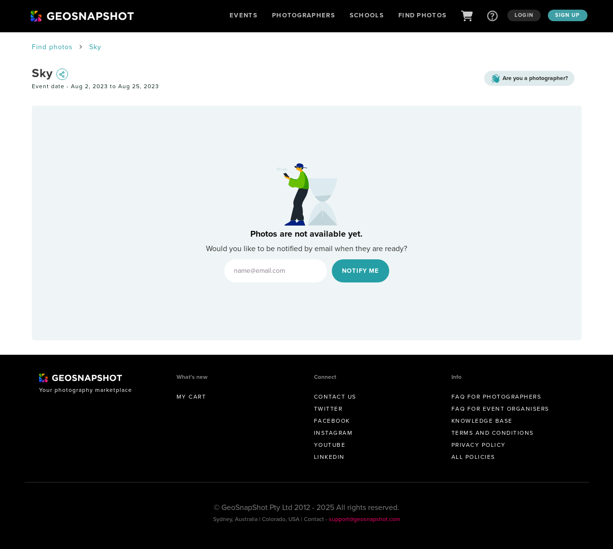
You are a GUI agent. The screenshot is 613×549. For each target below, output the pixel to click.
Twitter (328, 408)
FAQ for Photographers (496, 396)
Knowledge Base (482, 420)
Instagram (333, 432)
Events (244, 15)
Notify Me (360, 270)
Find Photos (422, 15)
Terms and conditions (492, 432)
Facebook (332, 420)
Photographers (303, 15)
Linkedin (329, 457)
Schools (367, 15)
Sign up (567, 15)
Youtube (330, 445)
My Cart (191, 396)
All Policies (473, 457)
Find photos (52, 47)
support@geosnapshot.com (364, 519)
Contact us (335, 396)
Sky (95, 47)
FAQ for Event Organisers (500, 408)
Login (524, 15)
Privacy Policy (478, 445)
